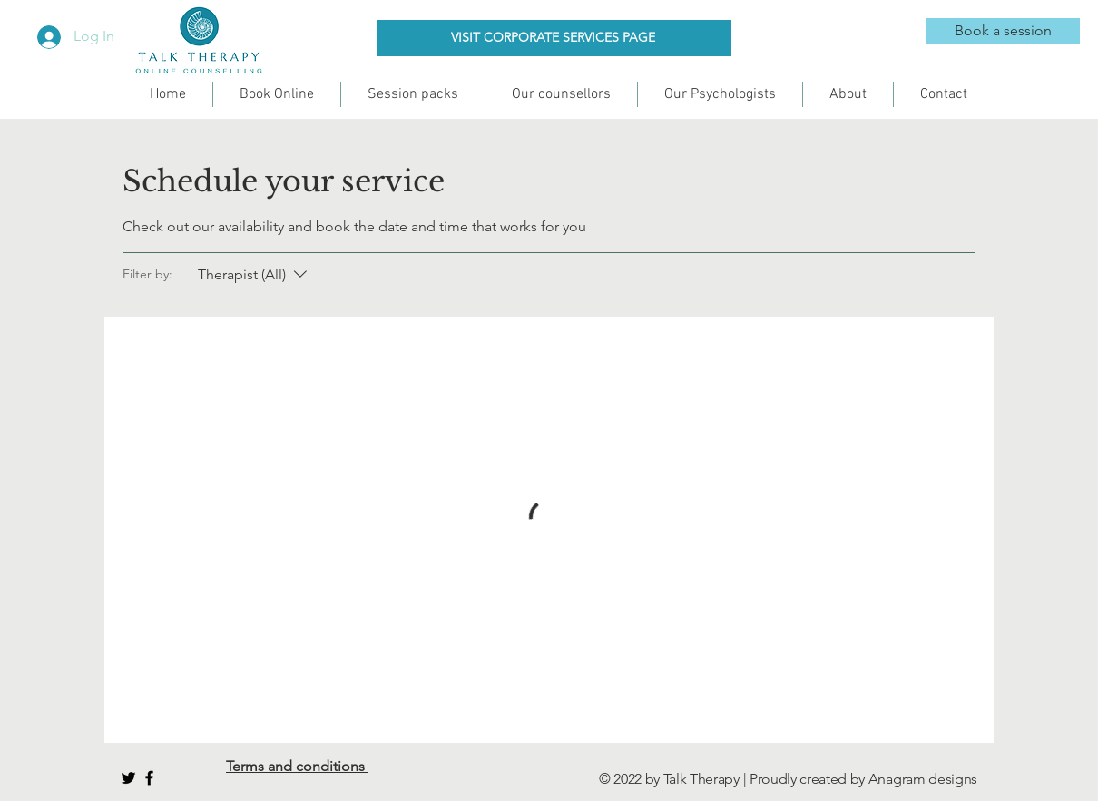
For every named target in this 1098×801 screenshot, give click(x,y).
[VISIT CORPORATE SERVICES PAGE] (554, 38)
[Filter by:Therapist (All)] (254, 275)
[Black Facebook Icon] (149, 777)
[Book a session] (1003, 31)
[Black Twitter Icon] (128, 777)
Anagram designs (922, 778)
